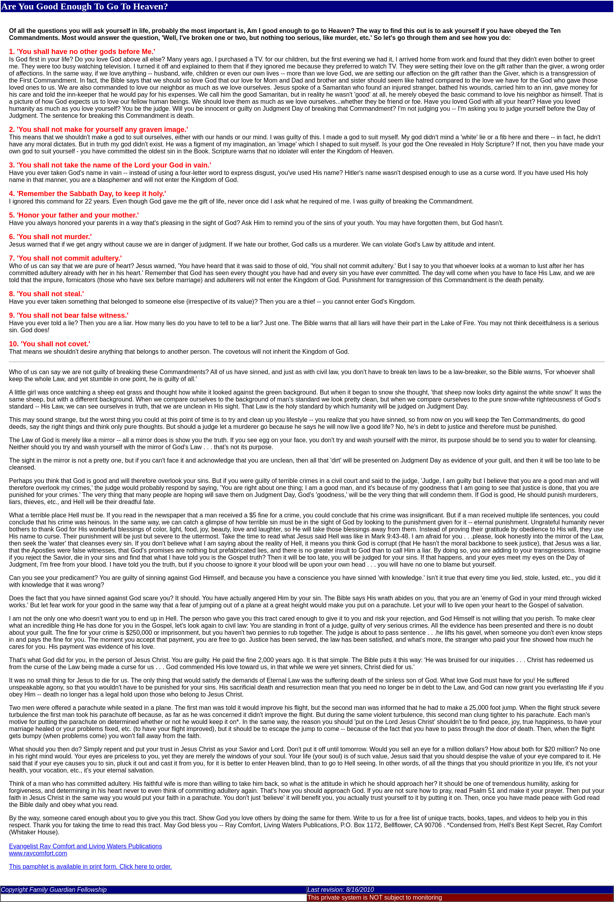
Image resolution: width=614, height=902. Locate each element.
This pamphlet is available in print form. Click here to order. (90, 866)
